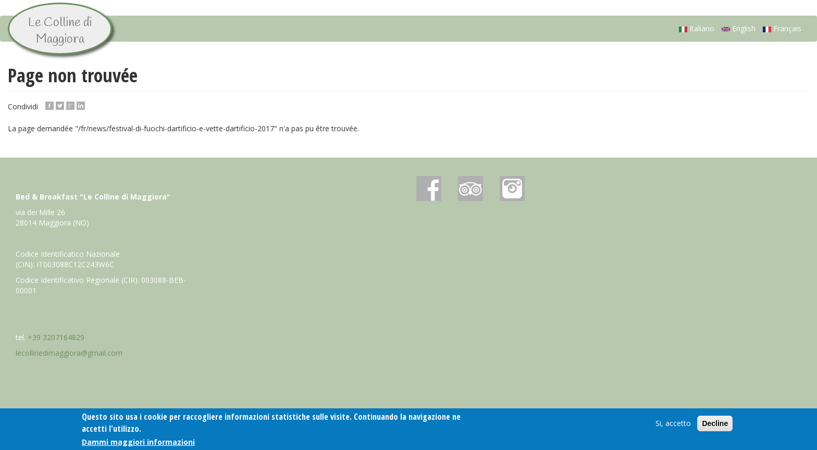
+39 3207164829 (56, 337)
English (739, 28)
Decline (715, 423)
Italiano (696, 28)
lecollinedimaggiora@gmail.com (69, 353)
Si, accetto (673, 423)
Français (782, 28)
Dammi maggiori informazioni (138, 442)
